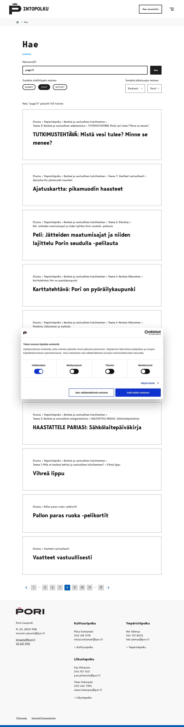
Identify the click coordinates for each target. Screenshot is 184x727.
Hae (156, 70)
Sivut (45, 87)
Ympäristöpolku (53, 121)
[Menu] (171, 9)
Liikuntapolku (83, 697)
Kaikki (29, 87)
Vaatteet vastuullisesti (62, 557)
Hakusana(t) (29, 61)
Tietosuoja (21, 718)
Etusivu (37, 121)
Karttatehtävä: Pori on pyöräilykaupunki (84, 289)
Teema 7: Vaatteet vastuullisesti (126, 176)
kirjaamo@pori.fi (25, 639)
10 (82, 587)
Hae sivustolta (150, 9)
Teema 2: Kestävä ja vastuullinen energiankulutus (61, 418)
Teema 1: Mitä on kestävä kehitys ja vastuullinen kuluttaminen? (69, 464)
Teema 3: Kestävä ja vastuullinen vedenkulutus (59, 125)
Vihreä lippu (48, 473)
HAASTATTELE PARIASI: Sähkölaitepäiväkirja (87, 427)
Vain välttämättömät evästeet (91, 392)
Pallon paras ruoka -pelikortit (70, 515)
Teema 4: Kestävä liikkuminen (124, 276)
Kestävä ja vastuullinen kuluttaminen (85, 121)
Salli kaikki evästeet (138, 392)
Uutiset (59, 87)
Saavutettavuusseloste (43, 718)
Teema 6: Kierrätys (119, 222)
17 (101, 587)
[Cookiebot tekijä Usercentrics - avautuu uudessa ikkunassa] (147, 332)
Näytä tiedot (148, 383)
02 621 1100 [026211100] (23, 643)
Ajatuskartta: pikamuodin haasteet (78, 189)
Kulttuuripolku (83, 647)
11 (90, 587)
